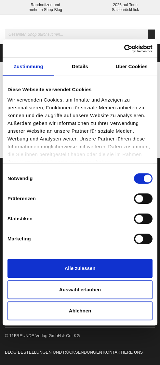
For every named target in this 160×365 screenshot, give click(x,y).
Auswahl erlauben (80, 289)
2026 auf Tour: (125, 5)
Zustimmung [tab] (28, 66)
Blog (11, 352)
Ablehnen (80, 310)
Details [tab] (80, 66)
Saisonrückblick (125, 9)
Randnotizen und (45, 5)
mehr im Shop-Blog (45, 9)
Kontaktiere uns (123, 352)
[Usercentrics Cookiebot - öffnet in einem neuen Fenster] (124, 48)
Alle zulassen (79, 268)
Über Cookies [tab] (132, 66)
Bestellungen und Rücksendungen (60, 352)
